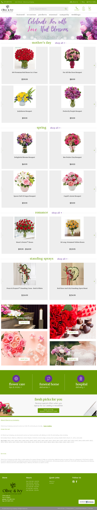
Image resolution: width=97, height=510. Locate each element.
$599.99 (25, 79)
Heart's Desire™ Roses (24, 242)
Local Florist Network (81, 508)
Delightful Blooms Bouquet (24, 157)
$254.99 (72, 295)
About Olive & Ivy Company (10, 420)
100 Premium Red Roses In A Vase (24, 72)
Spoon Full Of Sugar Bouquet (25, 196)
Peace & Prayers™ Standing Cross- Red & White (25, 288)
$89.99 (72, 79)
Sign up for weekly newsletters (48, 410)
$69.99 (24, 164)
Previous (2, 65)
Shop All (59, 43)
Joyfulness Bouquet (24, 111)
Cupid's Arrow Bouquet (72, 196)
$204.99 (24, 295)
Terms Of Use (61, 508)
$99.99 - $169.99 (24, 249)
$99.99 (24, 118)
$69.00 (72, 164)
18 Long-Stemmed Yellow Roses (72, 242)
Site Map (90, 508)
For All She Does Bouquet (72, 72)
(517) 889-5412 (8, 2)
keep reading (48, 426)
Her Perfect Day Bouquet (72, 157)
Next (94, 65)
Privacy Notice (70, 508)
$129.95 (72, 249)
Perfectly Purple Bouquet (72, 111)
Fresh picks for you (48, 402)
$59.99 (72, 118)
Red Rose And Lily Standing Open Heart (72, 288)
